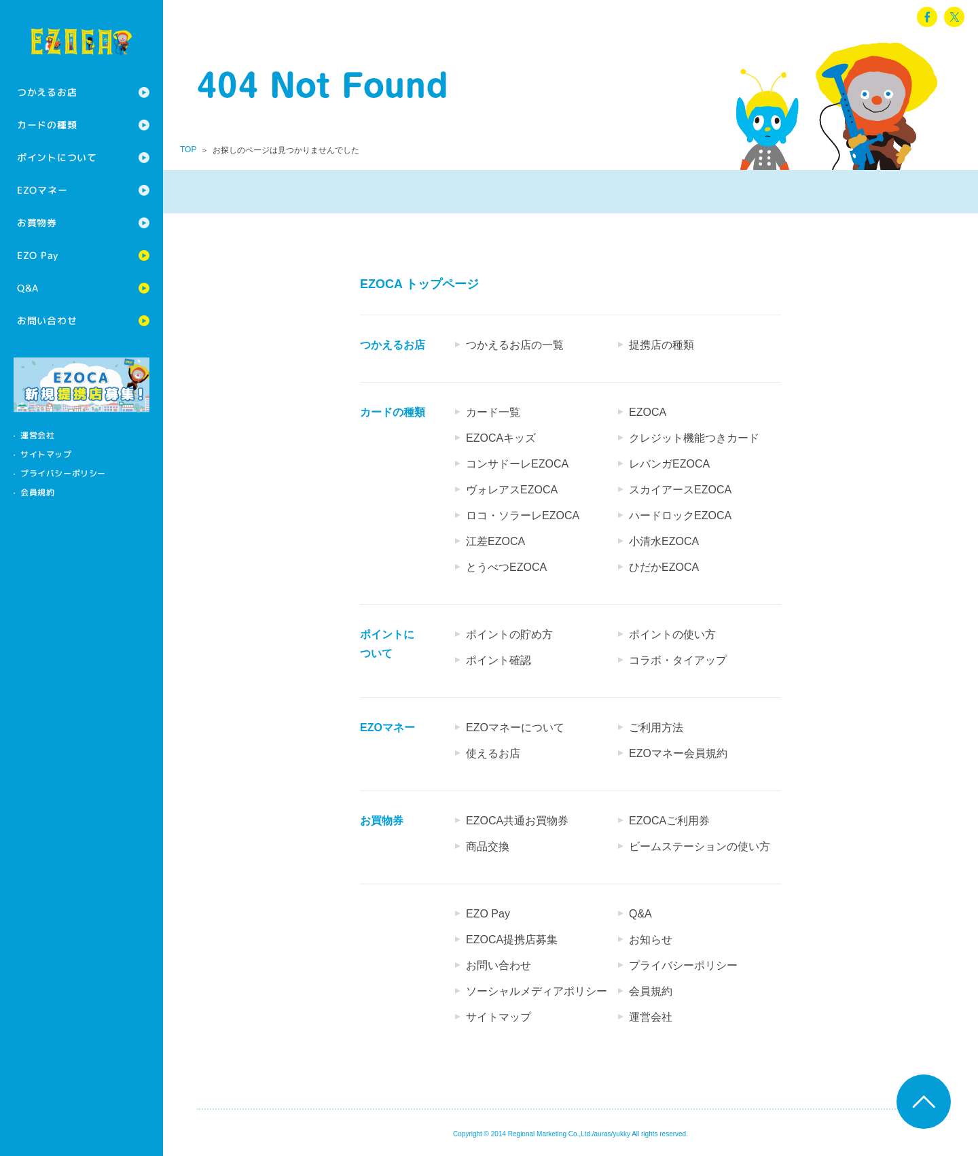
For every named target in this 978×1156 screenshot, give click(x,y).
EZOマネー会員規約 (678, 753)
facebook (927, 17)
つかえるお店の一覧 (515, 345)
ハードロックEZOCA (680, 515)
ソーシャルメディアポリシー (536, 991)
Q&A (28, 287)
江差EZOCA (495, 541)
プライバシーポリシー (63, 473)
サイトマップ (46, 454)
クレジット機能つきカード (694, 438)
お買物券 (37, 222)
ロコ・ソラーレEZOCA (522, 515)
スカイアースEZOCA (680, 489)
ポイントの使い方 (672, 634)
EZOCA (647, 412)
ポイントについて (57, 157)
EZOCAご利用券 (669, 820)
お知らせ (650, 939)
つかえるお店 (47, 92)
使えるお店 (493, 753)
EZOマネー (42, 189)
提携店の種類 (661, 345)
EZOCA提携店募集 (512, 939)
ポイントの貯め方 (509, 634)
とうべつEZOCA (506, 567)
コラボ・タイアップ (678, 660)
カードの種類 (47, 124)
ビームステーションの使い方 (699, 846)
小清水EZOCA (664, 541)
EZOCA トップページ (419, 284)
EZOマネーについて (515, 727)
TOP (188, 149)
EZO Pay (37, 255)
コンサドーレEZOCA (517, 464)
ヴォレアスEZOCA (512, 489)
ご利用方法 (656, 727)
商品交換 (487, 846)
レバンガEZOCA (669, 464)
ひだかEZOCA (664, 567)
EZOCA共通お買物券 (517, 820)
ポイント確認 (498, 660)
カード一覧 (493, 412)
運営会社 (37, 435)
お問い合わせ (47, 320)
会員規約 (37, 492)
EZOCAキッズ (501, 438)
